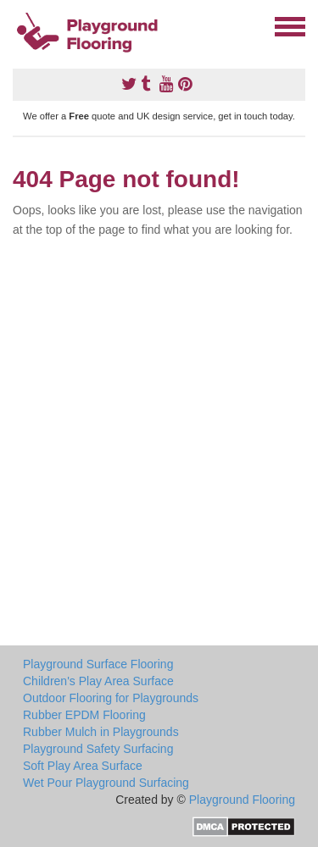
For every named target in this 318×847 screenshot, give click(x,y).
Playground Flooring (242, 799)
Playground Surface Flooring (98, 664)
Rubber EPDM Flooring (84, 715)
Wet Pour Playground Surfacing (106, 782)
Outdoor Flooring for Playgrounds (110, 698)
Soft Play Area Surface (82, 765)
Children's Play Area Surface (98, 681)
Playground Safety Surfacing (98, 749)
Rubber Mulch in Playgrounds (101, 732)
